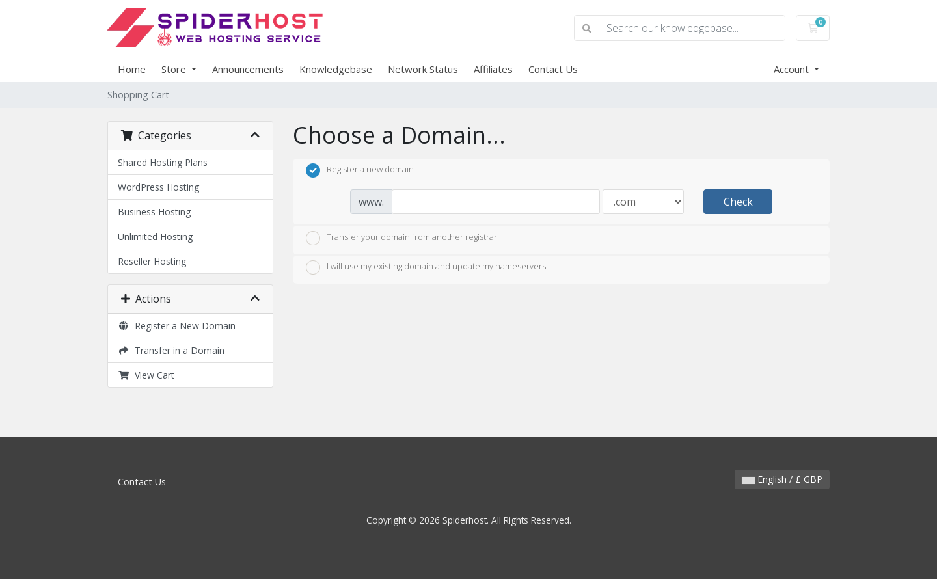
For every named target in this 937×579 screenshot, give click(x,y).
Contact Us (553, 68)
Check (738, 202)
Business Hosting (154, 212)
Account (792, 68)
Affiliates (493, 68)
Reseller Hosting (152, 261)
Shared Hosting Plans (163, 162)
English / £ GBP (782, 479)
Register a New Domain (177, 325)
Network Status (423, 68)
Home (132, 68)
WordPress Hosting (158, 187)
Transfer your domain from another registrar (401, 238)
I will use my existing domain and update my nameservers (426, 267)
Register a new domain (360, 170)
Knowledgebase (335, 68)
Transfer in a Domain (171, 350)
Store (175, 68)
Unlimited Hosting (155, 236)
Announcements (248, 68)
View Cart (146, 375)
